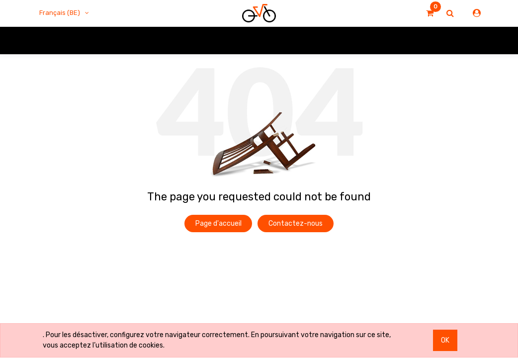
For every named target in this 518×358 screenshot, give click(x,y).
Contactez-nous (295, 223)
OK (445, 340)
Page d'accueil (218, 223)
